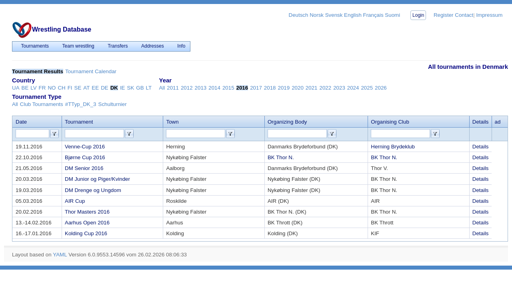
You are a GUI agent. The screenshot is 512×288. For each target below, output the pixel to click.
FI (70, 88)
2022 (325, 88)
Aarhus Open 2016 (87, 223)
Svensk (334, 15)
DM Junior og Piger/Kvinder (97, 179)
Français (373, 15)
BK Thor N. (281, 157)
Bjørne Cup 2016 (85, 157)
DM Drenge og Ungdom (93, 190)
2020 (298, 88)
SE (78, 88)
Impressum (489, 15)
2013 (201, 88)
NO (52, 88)
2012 (187, 88)
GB (140, 88)
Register (444, 15)
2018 (270, 88)
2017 (256, 88)
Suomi (392, 15)
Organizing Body (287, 122)
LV (33, 88)
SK (130, 88)
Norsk (317, 15)
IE (122, 88)
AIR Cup (75, 201)
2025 (367, 88)
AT (86, 88)
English (353, 15)
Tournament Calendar (90, 71)
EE (95, 88)
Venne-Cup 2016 (85, 147)
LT (149, 88)
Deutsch (298, 15)
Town (172, 122)
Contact (464, 15)
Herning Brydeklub (393, 147)
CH (61, 88)
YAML (60, 255)
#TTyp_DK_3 (80, 104)
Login (418, 15)
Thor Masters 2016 (87, 212)
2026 (381, 88)
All (162, 88)
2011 (173, 88)
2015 (228, 88)
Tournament (79, 122)
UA (16, 88)
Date (21, 122)
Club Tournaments (41, 104)
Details (480, 147)
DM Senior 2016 (84, 168)
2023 (339, 88)
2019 (284, 88)
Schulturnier (112, 104)
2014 (214, 88)
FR (42, 88)
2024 (353, 88)
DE (104, 88)
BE (25, 88)
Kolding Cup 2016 (86, 233)
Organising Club (390, 122)
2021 (312, 88)
